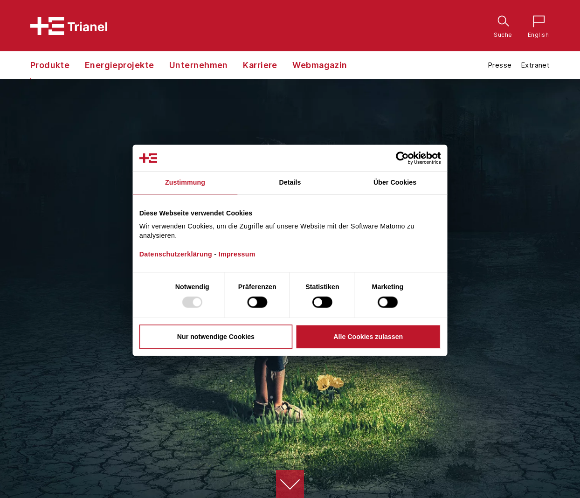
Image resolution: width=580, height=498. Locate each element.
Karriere (260, 65)
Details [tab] (290, 183)
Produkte (50, 65)
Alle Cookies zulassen (368, 336)
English (536, 21)
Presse (500, 65)
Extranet (535, 65)
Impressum (237, 254)
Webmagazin (319, 65)
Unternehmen (198, 65)
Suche (501, 21)
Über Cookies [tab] (394, 183)
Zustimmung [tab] (185, 183)
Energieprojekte (119, 65)
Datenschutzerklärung (175, 254)
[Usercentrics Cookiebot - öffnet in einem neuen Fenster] (410, 158)
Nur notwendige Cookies (216, 336)
